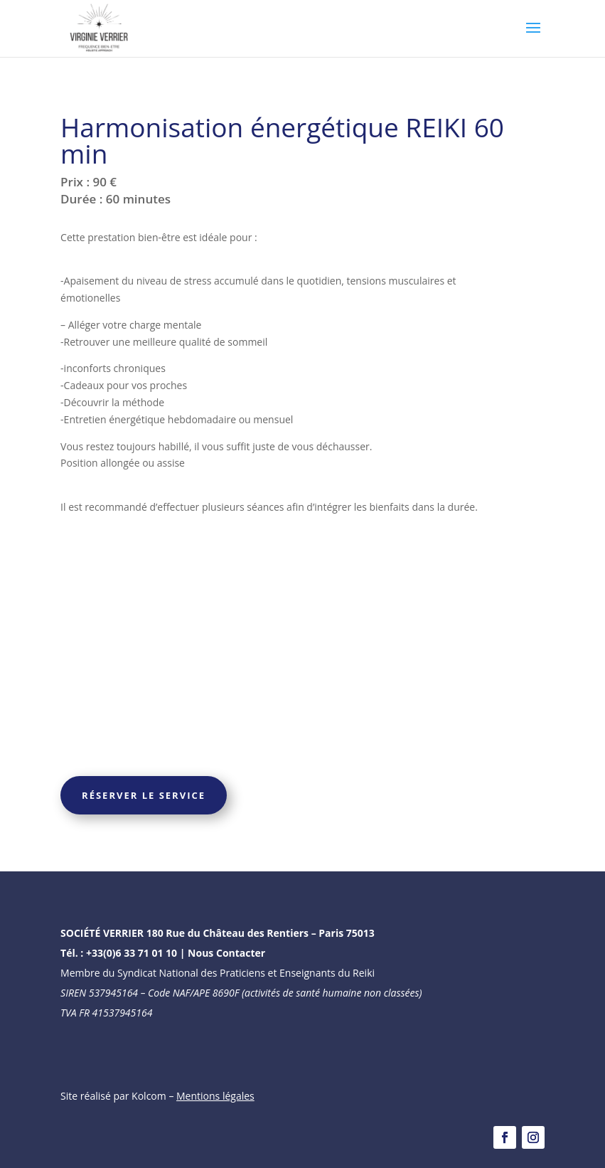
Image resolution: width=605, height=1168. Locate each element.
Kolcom (150, 1096)
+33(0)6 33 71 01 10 (131, 953)
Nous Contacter (226, 953)
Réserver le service (143, 795)
